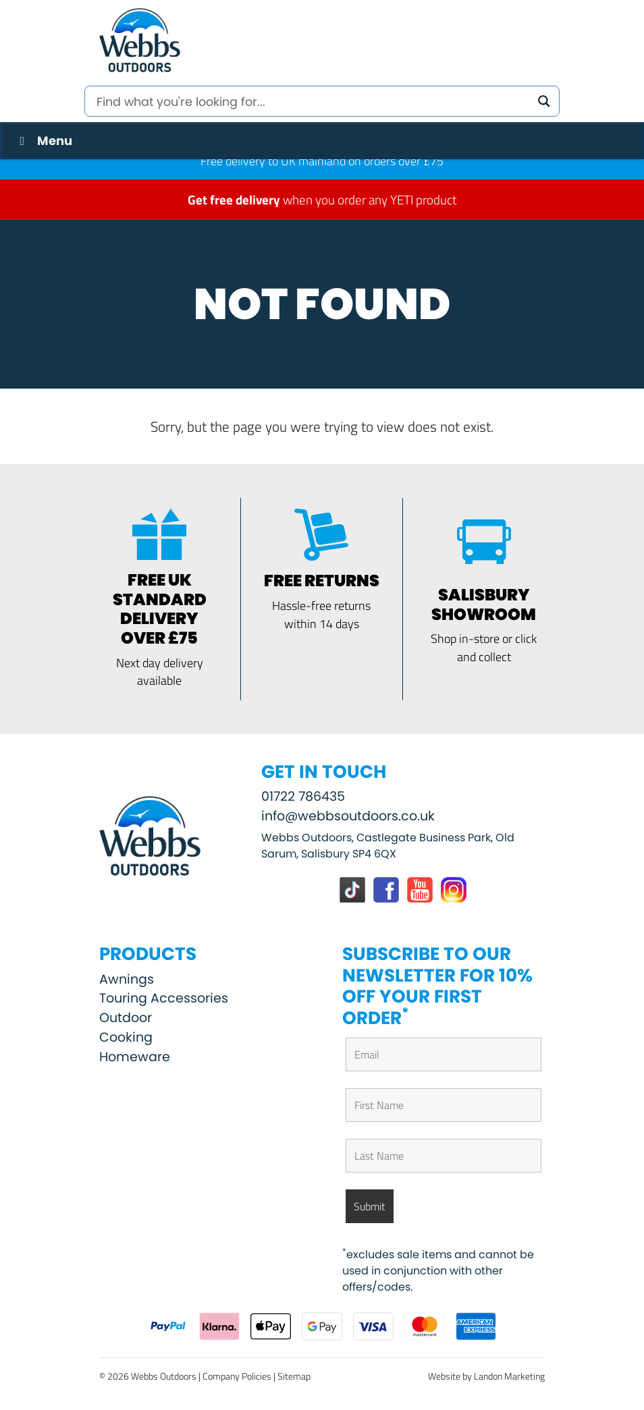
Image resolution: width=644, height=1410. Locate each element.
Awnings (126, 979)
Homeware (134, 1057)
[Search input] (312, 101)
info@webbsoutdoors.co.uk (348, 816)
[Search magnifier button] (544, 101)
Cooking (126, 1037)
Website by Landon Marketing (486, 1376)
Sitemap (294, 1376)
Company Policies (237, 1376)
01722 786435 (303, 796)
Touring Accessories (163, 998)
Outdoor (125, 1018)
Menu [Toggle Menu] (43, 140)
